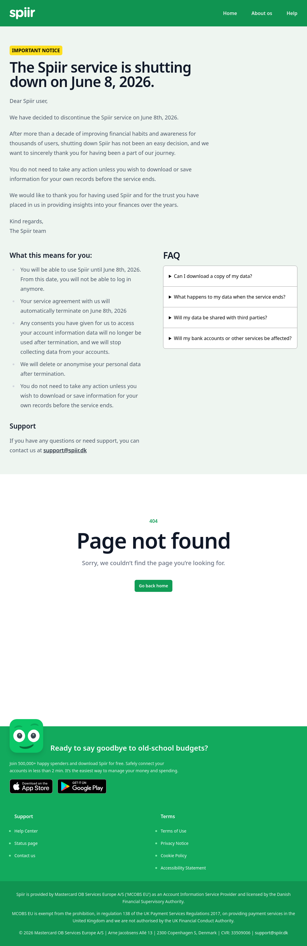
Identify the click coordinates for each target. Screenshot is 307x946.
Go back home (153, 586)
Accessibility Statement (183, 868)
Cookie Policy (173, 855)
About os (262, 13)
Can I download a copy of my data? (213, 276)
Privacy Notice (175, 843)
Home (230, 13)
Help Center (26, 831)
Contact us (24, 855)
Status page (26, 843)
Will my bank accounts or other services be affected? (232, 338)
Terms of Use (173, 831)
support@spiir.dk (65, 450)
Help (292, 13)
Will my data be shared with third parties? (220, 317)
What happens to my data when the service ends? (229, 297)
